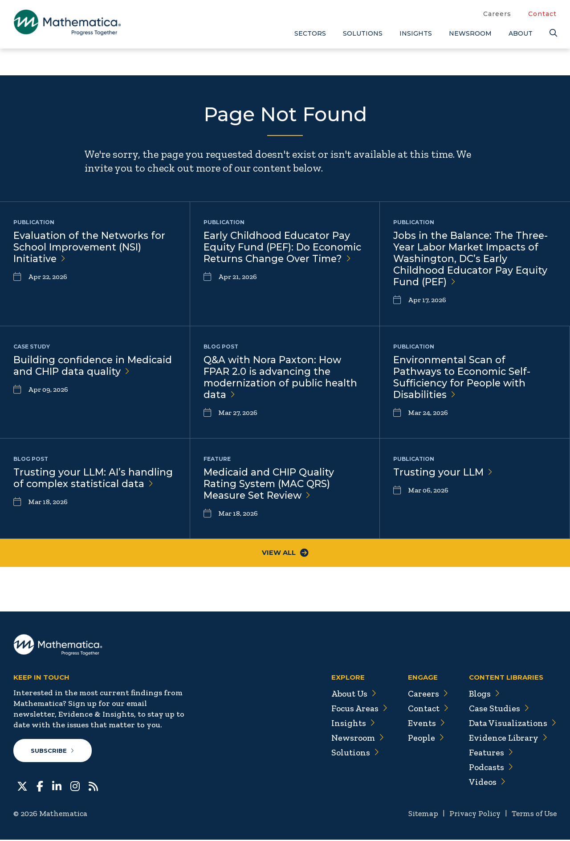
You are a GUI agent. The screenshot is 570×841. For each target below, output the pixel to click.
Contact (542, 14)
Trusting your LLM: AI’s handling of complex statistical (93, 478)
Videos (486, 782)
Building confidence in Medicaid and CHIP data (73, 372)
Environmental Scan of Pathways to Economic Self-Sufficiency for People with (463, 378)
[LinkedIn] (56, 787)
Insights (415, 33)
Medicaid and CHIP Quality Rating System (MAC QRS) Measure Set (270, 484)
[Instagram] (75, 787)
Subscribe (52, 751)
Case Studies (497, 709)
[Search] (553, 33)
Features (489, 753)
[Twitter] (22, 787)
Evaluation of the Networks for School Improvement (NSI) (90, 248)
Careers (497, 14)
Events (423, 723)
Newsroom (470, 33)
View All (285, 553)
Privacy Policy (472, 815)
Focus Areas (355, 709)
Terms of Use (533, 815)
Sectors (310, 33)
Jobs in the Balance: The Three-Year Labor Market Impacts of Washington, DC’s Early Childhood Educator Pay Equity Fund (472, 260)
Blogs (483, 694)
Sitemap (419, 815)
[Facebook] (40, 787)
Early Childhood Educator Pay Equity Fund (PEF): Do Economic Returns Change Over (284, 248)
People (422, 738)
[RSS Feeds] (93, 787)
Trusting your (443, 472)
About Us (350, 694)
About (521, 33)
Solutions (363, 33)
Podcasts (490, 768)
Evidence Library (506, 738)
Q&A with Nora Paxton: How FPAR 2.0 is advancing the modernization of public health (282, 378)
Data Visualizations (512, 723)
